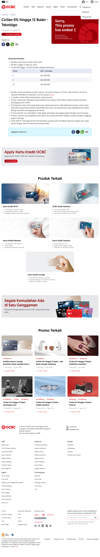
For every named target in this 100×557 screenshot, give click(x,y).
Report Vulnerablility (93, 539)
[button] (95, 517)
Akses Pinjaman (6, 455)
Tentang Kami (72, 7)
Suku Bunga (5, 524)
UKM (33, 7)
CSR (35, 489)
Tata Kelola (37, 486)
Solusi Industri (38, 465)
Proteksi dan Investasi (74, 455)
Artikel (62, 7)
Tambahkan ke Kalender (11, 34)
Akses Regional (6, 468)
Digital (55, 7)
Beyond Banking (6, 462)
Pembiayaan (71, 448)
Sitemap (81, 539)
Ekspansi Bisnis (39, 451)
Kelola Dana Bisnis (7, 451)
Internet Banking (6, 486)
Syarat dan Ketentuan (24, 511)
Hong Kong (86, 17)
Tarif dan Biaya (6, 518)
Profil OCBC (38, 479)
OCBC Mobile (5, 476)
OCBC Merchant (6, 499)
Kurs (2, 521)
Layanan (70, 451)
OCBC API (4, 503)
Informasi (37, 476)
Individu (26, 7)
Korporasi (40, 7)
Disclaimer (47, 539)
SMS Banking (5, 493)
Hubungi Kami (38, 522)
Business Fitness (6, 465)
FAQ (19, 514)
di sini (52, 95)
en (7, 2)
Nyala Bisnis (5, 445)
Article (20, 521)
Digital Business (6, 458)
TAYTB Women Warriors (8, 448)
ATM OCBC (4, 479)
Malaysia (85, 12)
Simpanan (70, 445)
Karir (19, 518)
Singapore (86, 7)
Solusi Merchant (6, 496)
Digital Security (22, 524)
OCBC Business (6, 489)
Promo (3, 511)
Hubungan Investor (40, 482)
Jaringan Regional (39, 468)
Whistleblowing (71, 539)
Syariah (48, 7)
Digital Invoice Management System (12, 482)
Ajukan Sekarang (11, 161)
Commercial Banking (40, 445)
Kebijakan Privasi (59, 539)
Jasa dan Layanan (6, 514)
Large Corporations (40, 448)
